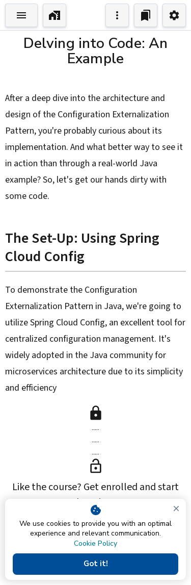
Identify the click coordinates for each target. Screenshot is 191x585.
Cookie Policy (95, 543)
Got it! (95, 564)
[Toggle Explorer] (21, 15)
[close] (176, 508)
